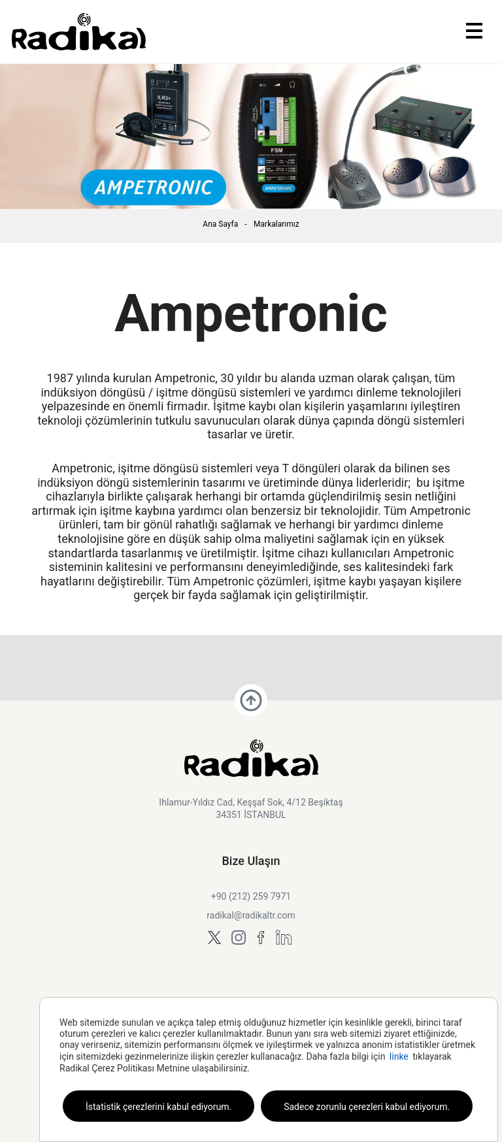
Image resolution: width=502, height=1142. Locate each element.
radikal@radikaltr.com (251, 915)
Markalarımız (276, 224)
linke (399, 1056)
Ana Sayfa (220, 224)
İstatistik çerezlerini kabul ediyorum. (158, 1106)
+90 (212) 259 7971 (251, 896)
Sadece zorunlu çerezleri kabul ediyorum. (367, 1106)
